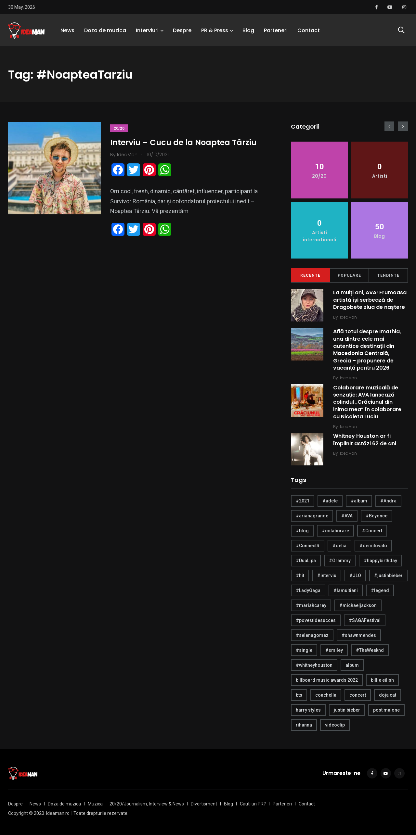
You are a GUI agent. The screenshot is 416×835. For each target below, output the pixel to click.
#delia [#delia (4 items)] (339, 545)
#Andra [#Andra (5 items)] (388, 500)
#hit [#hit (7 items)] (300, 575)
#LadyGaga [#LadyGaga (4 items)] (308, 590)
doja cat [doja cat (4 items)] (387, 695)
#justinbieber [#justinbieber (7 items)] (388, 575)
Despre (182, 30)
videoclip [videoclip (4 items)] (335, 724)
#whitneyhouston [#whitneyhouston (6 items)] (314, 665)
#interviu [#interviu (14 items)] (326, 575)
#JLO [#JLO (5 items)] (355, 575)
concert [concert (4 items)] (357, 695)
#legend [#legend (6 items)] (380, 590)
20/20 (119, 128)
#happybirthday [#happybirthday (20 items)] (380, 560)
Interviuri (147, 30)
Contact (308, 30)
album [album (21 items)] (352, 665)
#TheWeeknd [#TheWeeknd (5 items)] (370, 650)
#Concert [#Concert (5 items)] (372, 530)
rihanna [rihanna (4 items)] (304, 724)
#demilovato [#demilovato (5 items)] (373, 545)
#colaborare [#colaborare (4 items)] (335, 530)
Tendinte (388, 275)
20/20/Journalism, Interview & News (147, 803)
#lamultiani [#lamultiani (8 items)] (345, 590)
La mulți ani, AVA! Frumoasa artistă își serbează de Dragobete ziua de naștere (370, 300)
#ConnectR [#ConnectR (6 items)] (307, 545)
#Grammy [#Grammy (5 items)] (340, 560)
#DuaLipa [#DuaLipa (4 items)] (306, 560)
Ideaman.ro (58, 813)
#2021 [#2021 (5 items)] (302, 500)
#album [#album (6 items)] (359, 500)
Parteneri (276, 30)
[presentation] (389, 126)
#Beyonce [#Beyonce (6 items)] (376, 515)
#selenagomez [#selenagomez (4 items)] (312, 635)
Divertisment (204, 803)
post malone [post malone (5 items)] (386, 710)
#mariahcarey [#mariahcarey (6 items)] (311, 605)
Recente (310, 275)
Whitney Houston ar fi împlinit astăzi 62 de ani (364, 440)
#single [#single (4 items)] (304, 650)
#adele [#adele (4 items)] (330, 500)
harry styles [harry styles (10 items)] (308, 710)
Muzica (95, 803)
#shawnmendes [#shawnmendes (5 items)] (359, 635)
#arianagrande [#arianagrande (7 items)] (312, 515)
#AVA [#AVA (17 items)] (347, 515)
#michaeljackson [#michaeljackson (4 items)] (358, 605)
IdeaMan (348, 317)
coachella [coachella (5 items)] (325, 695)
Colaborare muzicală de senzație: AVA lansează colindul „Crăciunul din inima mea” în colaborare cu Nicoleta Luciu (367, 402)
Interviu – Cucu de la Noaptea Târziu (183, 142)
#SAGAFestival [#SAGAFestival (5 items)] (365, 620)
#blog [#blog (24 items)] (302, 530)
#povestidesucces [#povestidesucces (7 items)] (316, 620)
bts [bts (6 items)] (299, 695)
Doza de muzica (105, 30)
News (67, 30)
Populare (349, 275)
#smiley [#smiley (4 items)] (334, 650)
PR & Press (214, 30)
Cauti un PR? (253, 803)
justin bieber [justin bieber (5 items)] (347, 710)
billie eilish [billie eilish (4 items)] (382, 680)
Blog (248, 30)
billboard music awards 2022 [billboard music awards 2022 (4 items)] (327, 680)
